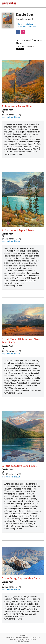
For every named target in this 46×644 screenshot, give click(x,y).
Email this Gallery (24, 24)
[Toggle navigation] (43, 3)
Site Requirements (21, 637)
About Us (9, 637)
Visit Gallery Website (26, 26)
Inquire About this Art (11, 117)
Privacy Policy (35, 637)
